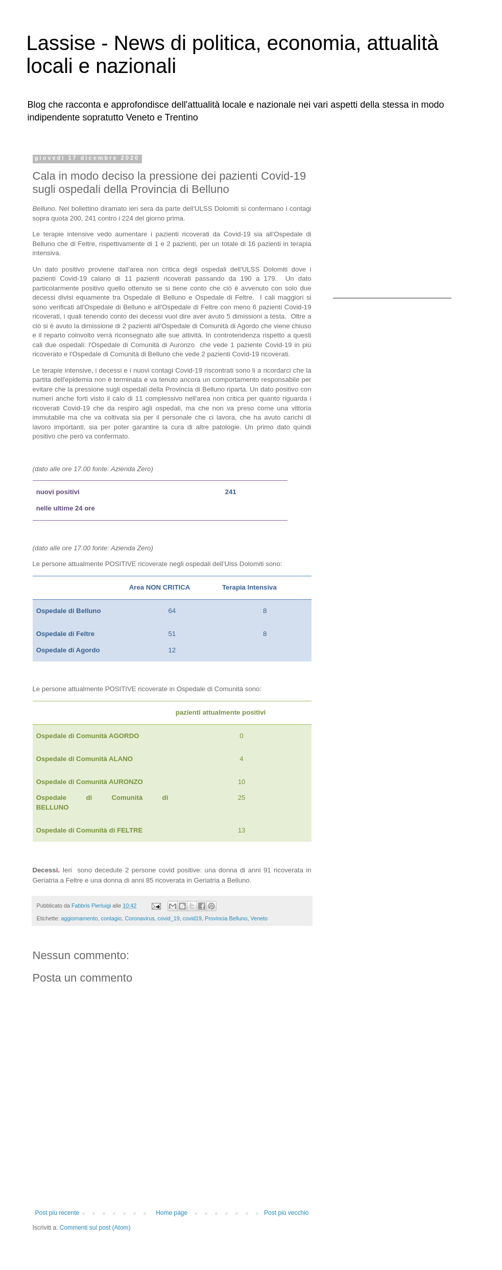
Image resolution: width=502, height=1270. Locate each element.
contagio (111, 918)
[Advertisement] (397, 218)
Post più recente (57, 1212)
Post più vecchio (286, 1212)
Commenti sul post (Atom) (95, 1227)
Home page (171, 1212)
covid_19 (169, 918)
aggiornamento (79, 918)
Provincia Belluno (226, 918)
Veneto (259, 918)
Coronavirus (139, 918)
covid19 (192, 918)
